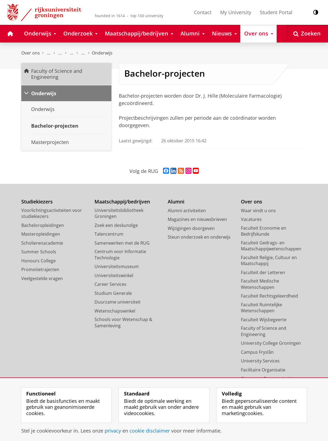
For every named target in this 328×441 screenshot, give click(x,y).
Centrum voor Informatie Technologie (120, 254)
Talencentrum (108, 234)
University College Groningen (271, 343)
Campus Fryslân (257, 352)
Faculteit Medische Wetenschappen (260, 284)
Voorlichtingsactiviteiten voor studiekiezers (51, 213)
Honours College (38, 261)
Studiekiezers (37, 202)
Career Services (110, 284)
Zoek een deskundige (116, 225)
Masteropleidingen (40, 234)
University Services (260, 361)
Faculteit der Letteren (263, 272)
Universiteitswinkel (113, 275)
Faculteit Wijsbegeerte (263, 320)
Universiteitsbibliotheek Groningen (118, 213)
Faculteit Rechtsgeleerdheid (269, 296)
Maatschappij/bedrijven (122, 202)
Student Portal (276, 12)
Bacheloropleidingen (42, 225)
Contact (202, 12)
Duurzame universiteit (117, 302)
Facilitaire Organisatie (263, 370)
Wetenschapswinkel (114, 311)
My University (235, 12)
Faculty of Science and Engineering (48, 53)
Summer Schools (38, 252)
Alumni (176, 202)
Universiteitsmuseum (116, 266)
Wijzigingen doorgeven (191, 228)
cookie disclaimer (149, 430)
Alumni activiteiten (187, 211)
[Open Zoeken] (307, 34)
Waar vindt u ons (258, 211)
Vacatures (251, 219)
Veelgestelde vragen (42, 278)
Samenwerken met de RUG (122, 243)
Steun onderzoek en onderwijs (199, 237)
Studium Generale (113, 293)
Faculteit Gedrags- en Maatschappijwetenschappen (271, 246)
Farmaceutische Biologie (83, 53)
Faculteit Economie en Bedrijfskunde (263, 231)
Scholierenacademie (42, 243)
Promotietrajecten (40, 269)
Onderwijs (102, 53)
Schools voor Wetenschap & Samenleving (123, 322)
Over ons (30, 53)
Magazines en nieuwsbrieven (197, 219)
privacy (113, 430)
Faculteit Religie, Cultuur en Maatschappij (269, 260)
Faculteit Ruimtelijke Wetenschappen (261, 308)
